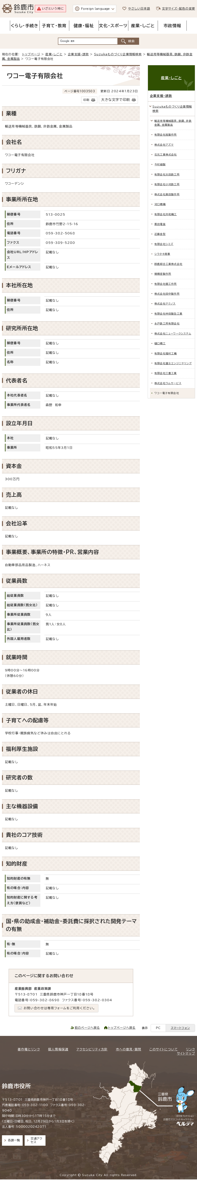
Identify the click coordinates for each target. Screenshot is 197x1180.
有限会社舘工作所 (165, 284)
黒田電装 (160, 224)
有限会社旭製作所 (165, 134)
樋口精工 (160, 343)
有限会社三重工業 (165, 373)
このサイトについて (163, 1049)
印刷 (86, 99)
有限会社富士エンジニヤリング (173, 363)
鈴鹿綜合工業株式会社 (168, 264)
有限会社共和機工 (165, 214)
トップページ (31, 54)
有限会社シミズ (163, 244)
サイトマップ (186, 1053)
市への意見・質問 (128, 1049)
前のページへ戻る (87, 1027)
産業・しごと (53, 54)
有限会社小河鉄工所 (167, 184)
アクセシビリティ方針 (92, 1049)
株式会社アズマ (164, 145)
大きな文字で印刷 (115, 99)
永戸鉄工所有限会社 (167, 323)
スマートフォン (180, 1027)
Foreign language (95, 8)
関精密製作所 (162, 274)
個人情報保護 (58, 1049)
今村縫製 (160, 164)
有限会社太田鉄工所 (167, 174)
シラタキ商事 (162, 254)
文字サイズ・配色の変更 (178, 8)
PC (158, 1027)
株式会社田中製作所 (167, 294)
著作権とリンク (29, 1049)
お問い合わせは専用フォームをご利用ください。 (59, 1008)
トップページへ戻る (122, 1027)
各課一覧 (14, 1140)
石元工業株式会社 (165, 154)
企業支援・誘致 (78, 54)
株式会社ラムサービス (167, 383)
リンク (190, 1049)
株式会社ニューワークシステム (172, 333)
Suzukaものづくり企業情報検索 (118, 54)
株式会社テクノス (165, 303)
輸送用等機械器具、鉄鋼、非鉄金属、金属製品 (173, 123)
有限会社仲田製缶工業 (168, 313)
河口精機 (160, 204)
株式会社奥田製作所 (167, 194)
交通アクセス (36, 1140)
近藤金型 (160, 234)
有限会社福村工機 (165, 353)
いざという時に (53, 8)
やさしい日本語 (139, 8)
